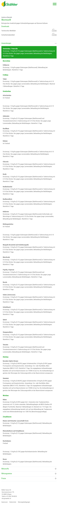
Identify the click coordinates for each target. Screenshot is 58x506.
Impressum (4, 502)
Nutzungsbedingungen (24, 502)
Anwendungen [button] (29, 43)
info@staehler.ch (6, 498)
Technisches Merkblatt (29, 30)
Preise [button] (29, 478)
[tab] (29, 43)
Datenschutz (12, 502)
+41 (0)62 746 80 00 (11, 496)
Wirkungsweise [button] (29, 474)
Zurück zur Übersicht (6, 17)
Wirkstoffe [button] (29, 469)
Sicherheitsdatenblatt (29, 34)
